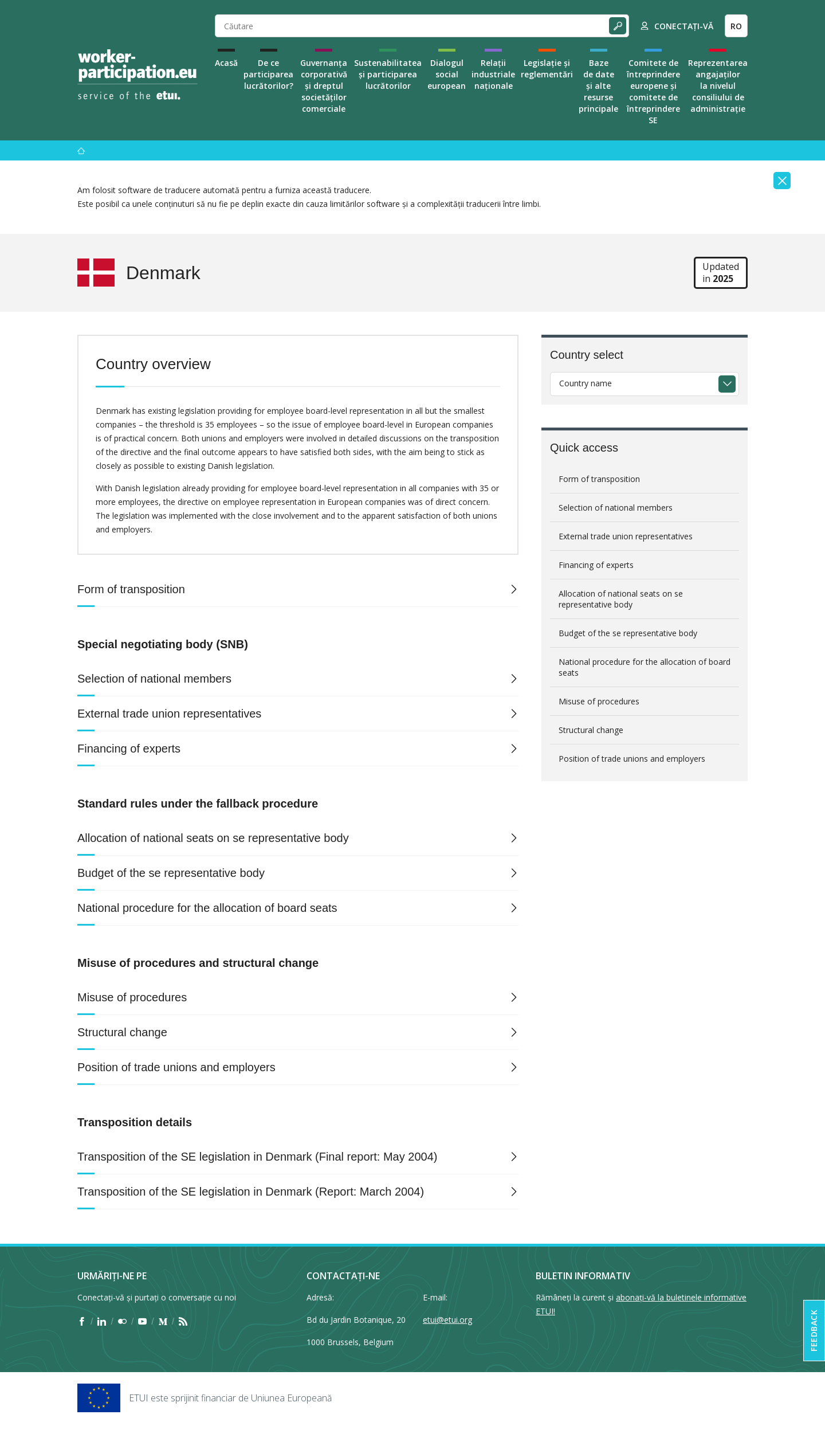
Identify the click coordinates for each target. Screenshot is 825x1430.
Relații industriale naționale (493, 74)
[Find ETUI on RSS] (183, 1321)
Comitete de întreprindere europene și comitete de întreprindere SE (653, 91)
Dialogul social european (446, 74)
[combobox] (644, 384)
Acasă (226, 62)
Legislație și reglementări (547, 68)
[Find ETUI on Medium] (163, 1321)
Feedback (813, 1330)
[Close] (782, 180)
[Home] (137, 74)
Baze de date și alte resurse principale (598, 85)
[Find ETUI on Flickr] (122, 1321)
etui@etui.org (447, 1319)
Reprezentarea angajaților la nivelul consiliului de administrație (718, 85)
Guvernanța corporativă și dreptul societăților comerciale (323, 85)
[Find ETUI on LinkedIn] (101, 1321)
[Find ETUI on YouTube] (142, 1321)
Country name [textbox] (585, 383)
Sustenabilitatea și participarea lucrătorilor (388, 74)
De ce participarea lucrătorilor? (268, 74)
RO (736, 26)
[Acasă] (81, 150)
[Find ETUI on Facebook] (81, 1321)
